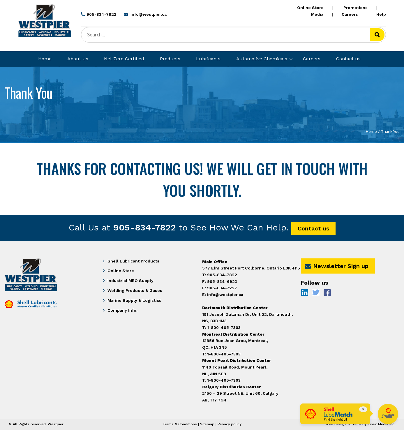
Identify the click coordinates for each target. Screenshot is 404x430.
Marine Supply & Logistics (134, 300)
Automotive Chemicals (261, 58)
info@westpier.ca (225, 294)
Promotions (355, 7)
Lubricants (208, 58)
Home (45, 58)
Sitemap (207, 424)
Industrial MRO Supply (130, 280)
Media (317, 14)
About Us (77, 58)
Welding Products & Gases (134, 290)
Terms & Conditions (180, 424)
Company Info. (122, 310)
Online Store (310, 7)
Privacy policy (229, 424)
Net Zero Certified (124, 58)
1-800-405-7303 (224, 380)
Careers (350, 14)
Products (170, 58)
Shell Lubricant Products (133, 261)
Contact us (348, 58)
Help (381, 14)
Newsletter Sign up (336, 265)
